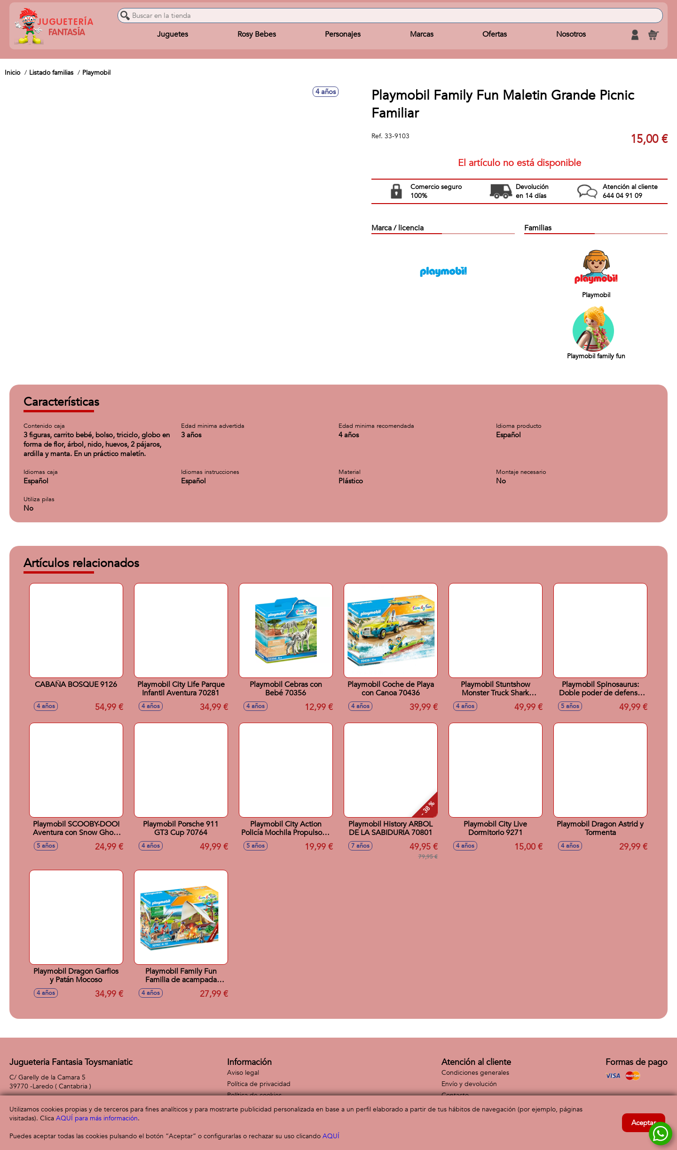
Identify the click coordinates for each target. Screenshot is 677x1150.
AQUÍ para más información (97, 1118)
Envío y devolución (469, 1083)
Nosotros (571, 35)
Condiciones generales (475, 1072)
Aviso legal (243, 1072)
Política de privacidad (259, 1083)
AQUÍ (331, 1136)
